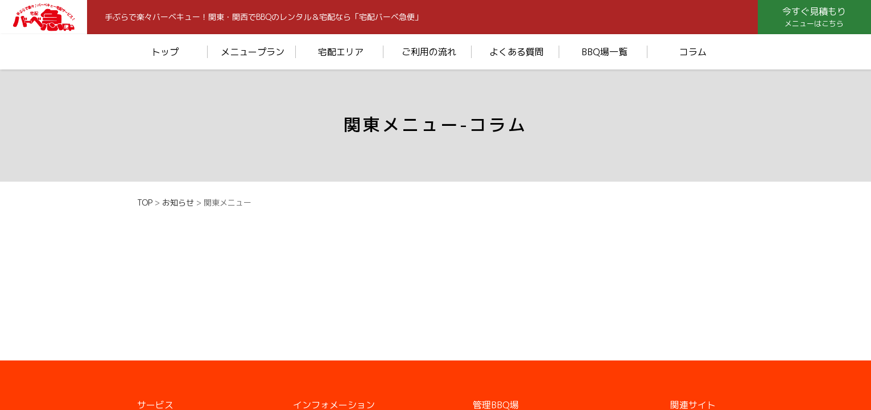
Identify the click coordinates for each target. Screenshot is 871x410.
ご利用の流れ (429, 52)
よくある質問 (516, 52)
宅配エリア (341, 52)
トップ (165, 52)
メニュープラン (252, 52)
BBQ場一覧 (604, 52)
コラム (693, 52)
